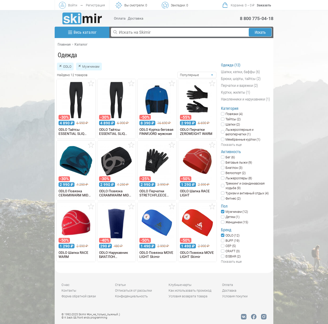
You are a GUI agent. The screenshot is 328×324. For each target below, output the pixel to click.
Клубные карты (180, 285)
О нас (65, 285)
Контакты (69, 290)
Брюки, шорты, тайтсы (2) (241, 78)
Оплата (120, 18)
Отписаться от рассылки (133, 290)
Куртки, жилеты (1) (235, 92)
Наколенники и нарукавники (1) (245, 99)
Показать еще (231, 145)
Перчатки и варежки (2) (239, 85)
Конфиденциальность (131, 296)
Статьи (120, 285)
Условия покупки (235, 296)
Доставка (135, 18)
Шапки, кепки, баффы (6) (240, 71)
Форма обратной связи (79, 296)
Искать (260, 32)
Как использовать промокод (190, 290)
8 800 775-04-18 (256, 18)
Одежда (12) (230, 65)
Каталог (80, 44)
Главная (64, 44)
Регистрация (95, 5)
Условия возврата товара (188, 296)
